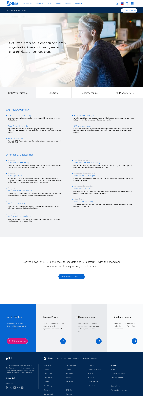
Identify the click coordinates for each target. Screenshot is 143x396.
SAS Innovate (27, 4)
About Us (79, 4)
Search (117, 3)
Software (39, 4)
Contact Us (127, 3)
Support (58, 4)
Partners (68, 4)
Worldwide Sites (122, 3)
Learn (49, 4)
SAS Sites (132, 3)
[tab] (18, 92)
